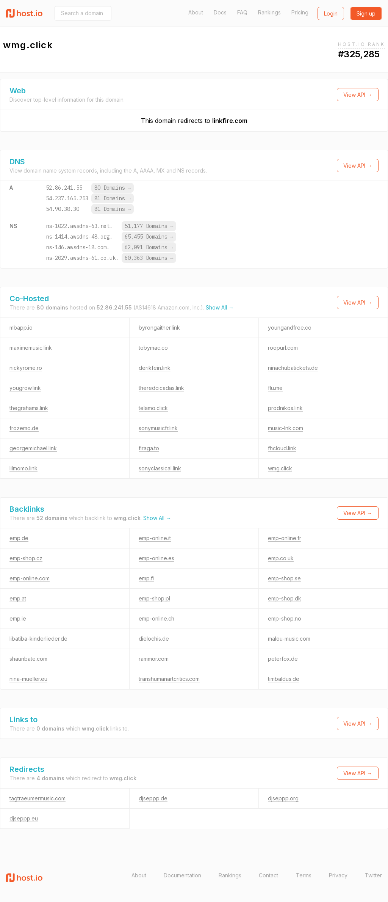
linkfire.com (229, 120)
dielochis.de (154, 638)
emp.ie (17, 618)
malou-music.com (289, 638)
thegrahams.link (28, 408)
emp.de (18, 538)
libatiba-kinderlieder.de (38, 638)
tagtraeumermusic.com (37, 798)
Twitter (373, 875)
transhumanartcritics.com (169, 679)
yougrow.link (25, 388)
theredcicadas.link (161, 388)
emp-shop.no (284, 618)
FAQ (242, 12)
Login (331, 13)
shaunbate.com (28, 658)
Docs (220, 12)
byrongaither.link (159, 327)
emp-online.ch (156, 618)
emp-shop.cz (25, 558)
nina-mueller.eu (28, 679)
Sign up (366, 13)
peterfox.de (283, 658)
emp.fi (146, 578)
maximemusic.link (30, 347)
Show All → (220, 307)
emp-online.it (155, 538)
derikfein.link (155, 368)
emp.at (17, 598)
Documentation (182, 875)
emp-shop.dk (284, 598)
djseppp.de (153, 798)
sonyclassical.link (160, 468)
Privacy (338, 875)
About (195, 12)
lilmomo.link (23, 468)
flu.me (275, 388)
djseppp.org (283, 798)
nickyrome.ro (25, 368)
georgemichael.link (33, 448)
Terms (303, 875)
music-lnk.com (285, 428)
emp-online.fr (284, 538)
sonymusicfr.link (158, 428)
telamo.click (153, 408)
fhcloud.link (282, 448)
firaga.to (149, 448)
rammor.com (154, 658)
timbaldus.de (283, 679)
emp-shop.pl (154, 598)
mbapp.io (21, 327)
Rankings (269, 12)
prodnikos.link (285, 408)
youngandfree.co (289, 327)
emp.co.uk (281, 558)
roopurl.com (283, 347)
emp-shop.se (284, 578)
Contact (268, 875)
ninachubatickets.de (293, 368)
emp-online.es (156, 558)
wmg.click (280, 468)
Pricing (299, 12)
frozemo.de (24, 428)
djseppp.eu (23, 818)
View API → (357, 94)
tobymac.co (153, 347)
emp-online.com (29, 578)
